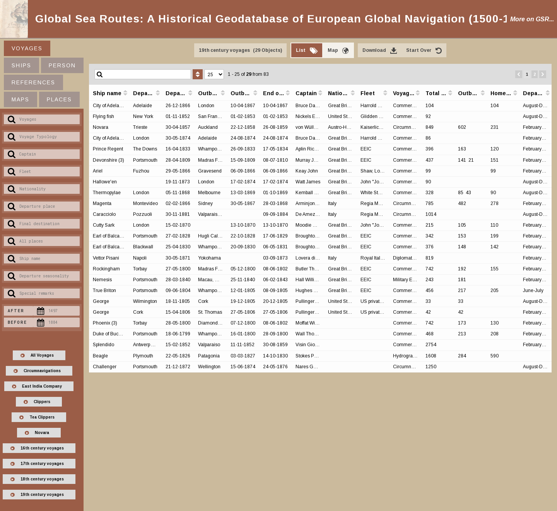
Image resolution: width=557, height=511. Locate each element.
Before (17, 322)
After (16, 310)
